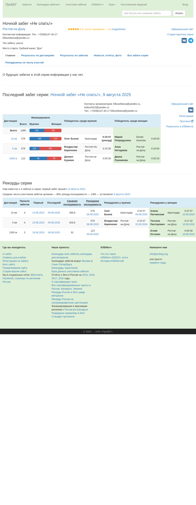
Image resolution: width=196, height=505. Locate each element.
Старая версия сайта (14, 271)
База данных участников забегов (70, 271)
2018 (91, 274)
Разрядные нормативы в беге (68, 313)
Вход (185, 4)
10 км (14, 138)
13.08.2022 (38, 212)
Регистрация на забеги (15, 261)
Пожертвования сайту (15, 267)
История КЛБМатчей (112, 261)
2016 (61, 278)
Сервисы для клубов (14, 257)
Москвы (86, 261)
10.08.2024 (188, 214)
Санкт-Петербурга (62, 264)
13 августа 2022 (76, 189)
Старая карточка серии (180, 34)
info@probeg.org (159, 254)
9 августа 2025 (122, 194)
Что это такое (108, 254)
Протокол (186, 121)
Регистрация (186, 116)
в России (67, 309)
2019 (84, 274)
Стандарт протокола (63, 316)
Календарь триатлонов (64, 267)
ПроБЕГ (11, 4)
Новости (27, 4)
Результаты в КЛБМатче (179, 126)
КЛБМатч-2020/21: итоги (114, 257)
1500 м (13, 158)
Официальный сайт (182, 29)
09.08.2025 (54, 212)
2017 (54, 278)
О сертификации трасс (64, 281)
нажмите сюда (158, 262)
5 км (14, 148)
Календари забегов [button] (48, 4)
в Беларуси (81, 309)
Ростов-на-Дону (14, 29)
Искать (179, 13)
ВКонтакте (37, 274)
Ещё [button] (112, 4)
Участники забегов (75, 4)
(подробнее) (118, 29)
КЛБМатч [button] (97, 4)
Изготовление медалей (134, 4)
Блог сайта (9, 264)
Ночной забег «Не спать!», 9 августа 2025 (91, 94)
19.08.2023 (38, 232)
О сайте (7, 254)
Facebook (8, 278)
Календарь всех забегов (65, 254)
